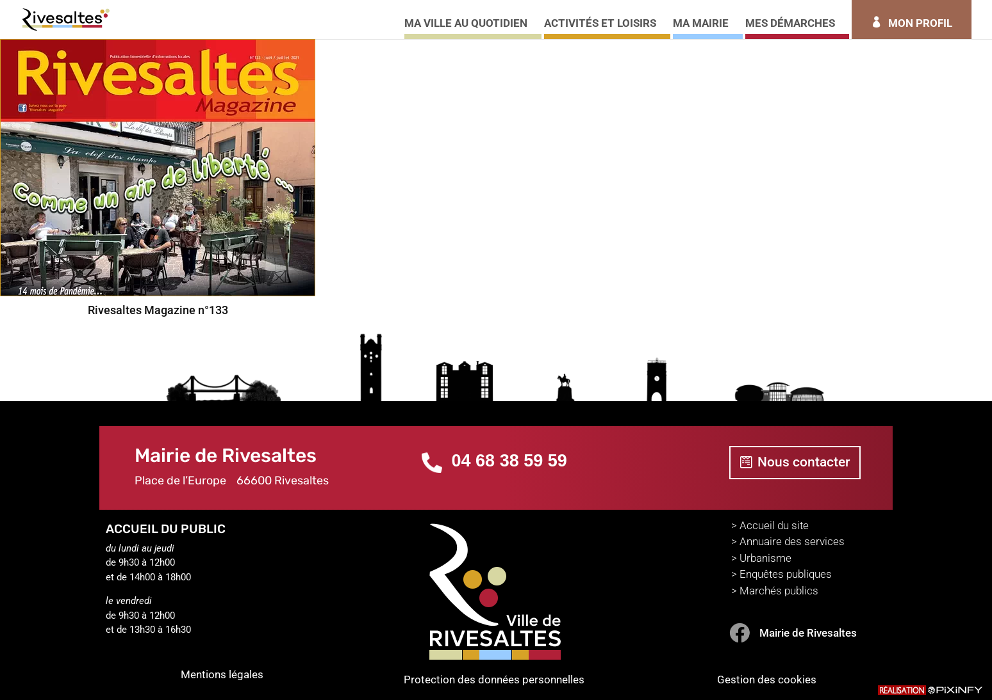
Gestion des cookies (766, 679)
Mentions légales (222, 674)
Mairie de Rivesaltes (808, 632)
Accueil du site (774, 525)
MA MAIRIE (701, 24)
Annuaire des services (792, 541)
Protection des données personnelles (494, 679)
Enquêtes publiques (786, 574)
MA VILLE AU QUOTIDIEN (465, 24)
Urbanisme (765, 558)
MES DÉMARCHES (790, 24)
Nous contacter (803, 462)
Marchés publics (779, 590)
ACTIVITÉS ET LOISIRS (600, 24)
